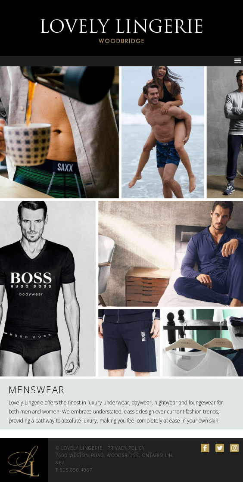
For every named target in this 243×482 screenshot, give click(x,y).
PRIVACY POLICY (126, 448)
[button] (238, 61)
